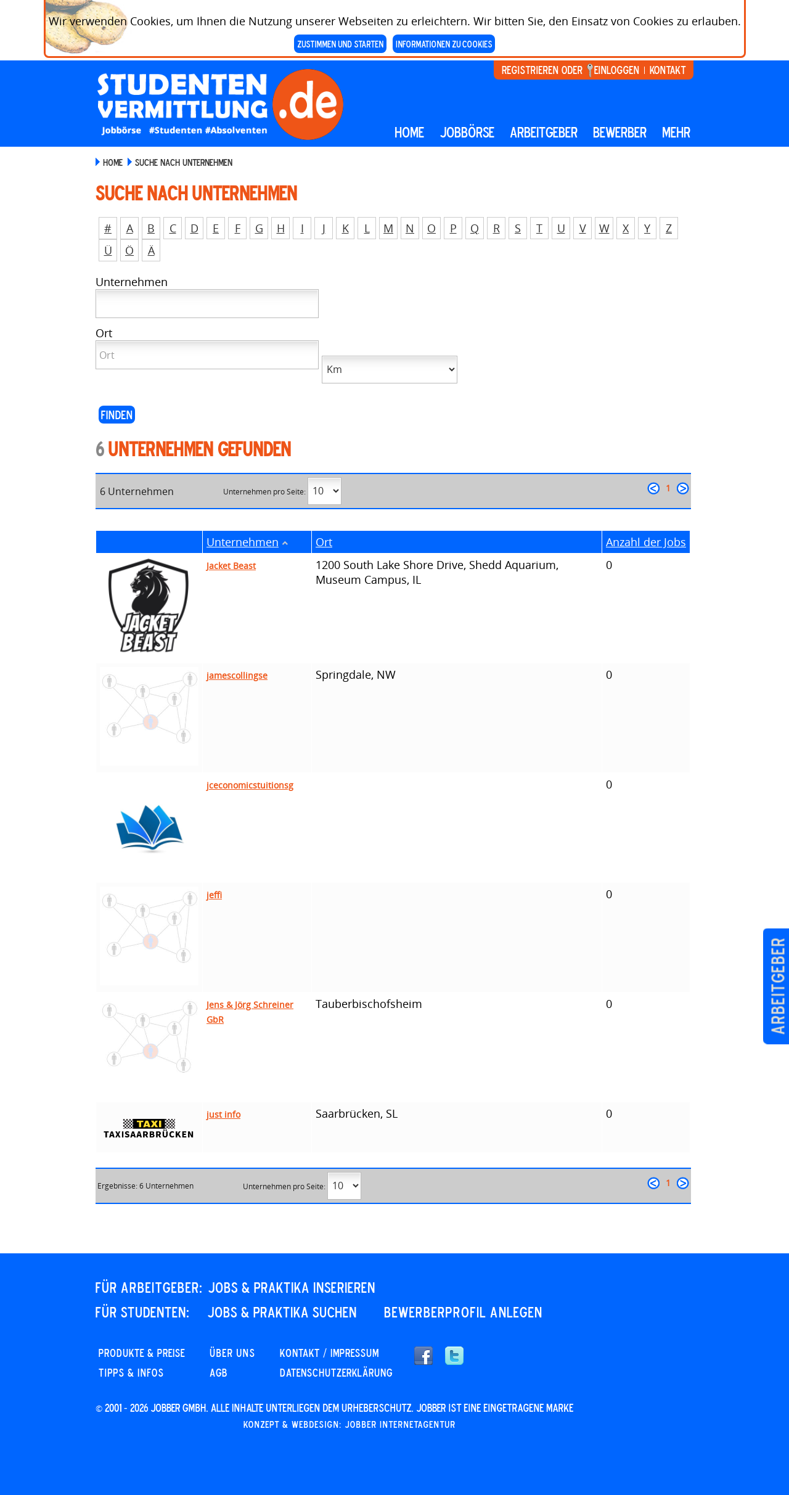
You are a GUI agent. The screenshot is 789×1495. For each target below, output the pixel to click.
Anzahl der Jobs (646, 542)
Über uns (232, 1352)
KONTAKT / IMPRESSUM (329, 1352)
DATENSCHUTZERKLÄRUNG (336, 1372)
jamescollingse (237, 675)
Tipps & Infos (131, 1372)
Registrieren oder (542, 69)
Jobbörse (466, 132)
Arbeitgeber (777, 986)
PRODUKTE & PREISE (142, 1352)
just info (223, 1114)
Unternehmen (242, 542)
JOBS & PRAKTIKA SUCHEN (282, 1312)
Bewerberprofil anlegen (463, 1312)
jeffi (214, 895)
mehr (676, 132)
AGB (218, 1372)
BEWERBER (620, 132)
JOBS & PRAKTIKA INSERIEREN (291, 1287)
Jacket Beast (231, 565)
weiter (683, 488)
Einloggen (616, 69)
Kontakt (667, 69)
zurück (653, 488)
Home (409, 132)
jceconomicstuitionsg (249, 785)
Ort (324, 542)
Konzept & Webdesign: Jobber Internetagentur (349, 1424)
